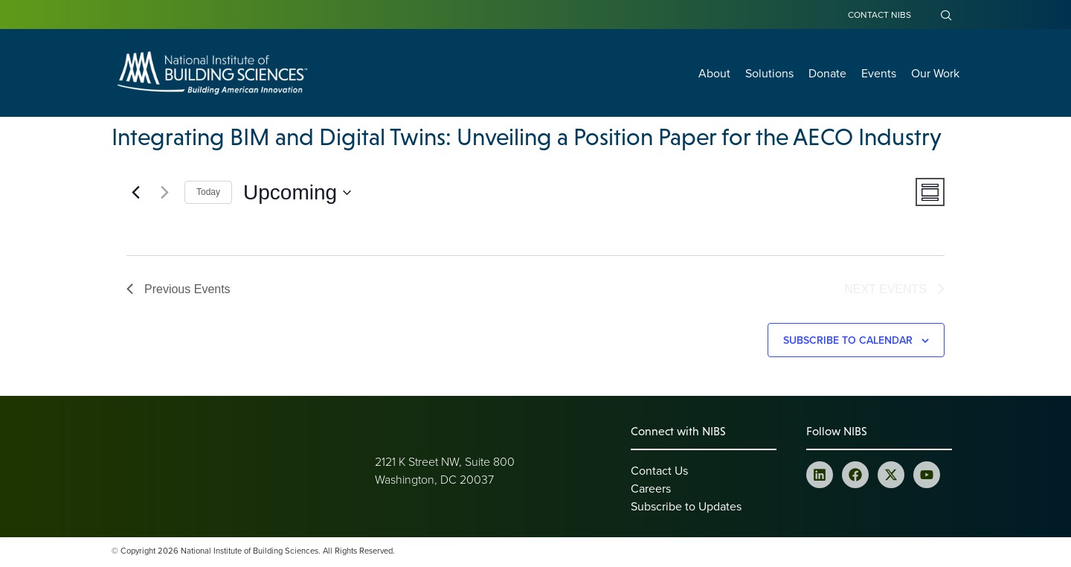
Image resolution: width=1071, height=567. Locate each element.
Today (208, 192)
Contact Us (659, 472)
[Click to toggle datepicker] (297, 193)
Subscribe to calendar (848, 342)
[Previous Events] (135, 193)
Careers (651, 490)
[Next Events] (164, 193)
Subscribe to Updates (686, 508)
